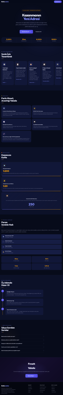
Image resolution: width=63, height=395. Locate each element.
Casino (29, 385)
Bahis (5, 2)
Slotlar (29, 387)
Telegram (53, 384)
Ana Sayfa (30, 382)
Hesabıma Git (38, 31)
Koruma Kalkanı (42, 384)
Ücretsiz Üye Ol (26, 31)
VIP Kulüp (41, 387)
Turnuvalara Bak (56, 76)
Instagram (53, 385)
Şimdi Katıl (57, 1)
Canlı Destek (53, 387)
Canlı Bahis (30, 384)
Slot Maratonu (42, 385)
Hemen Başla (31, 371)
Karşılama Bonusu (43, 382)
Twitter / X (53, 382)
